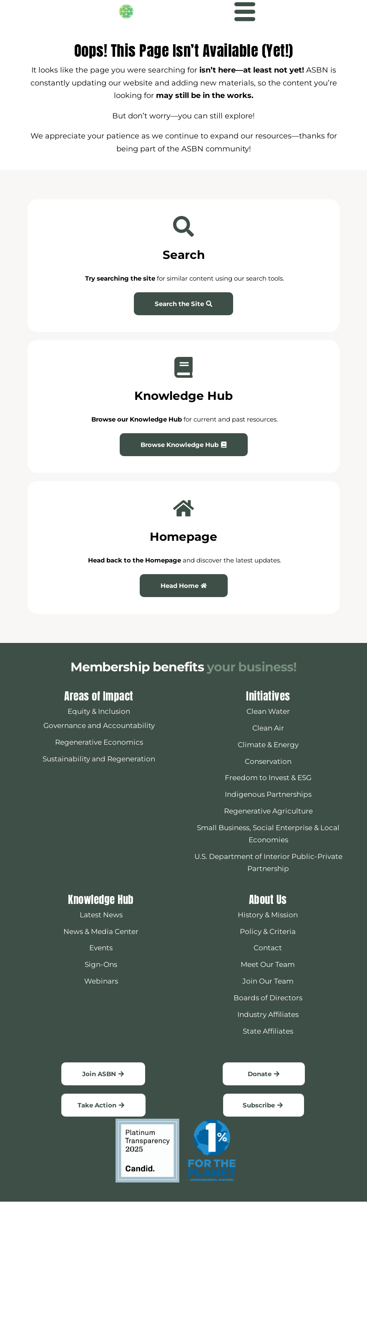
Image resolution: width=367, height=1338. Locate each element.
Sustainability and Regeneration (99, 759)
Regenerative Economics (99, 742)
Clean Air (268, 728)
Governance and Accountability (99, 725)
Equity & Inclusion (99, 711)
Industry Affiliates (268, 1014)
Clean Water (268, 711)
